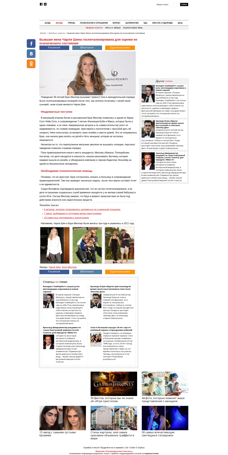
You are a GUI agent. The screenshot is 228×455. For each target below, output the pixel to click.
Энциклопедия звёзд (132, 28)
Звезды (59, 23)
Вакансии (100, 451)
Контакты (127, 451)
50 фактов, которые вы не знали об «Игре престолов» (112, 399)
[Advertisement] (163, 56)
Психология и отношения (94, 23)
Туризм (71, 23)
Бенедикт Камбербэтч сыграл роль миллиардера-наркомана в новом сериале (61, 289)
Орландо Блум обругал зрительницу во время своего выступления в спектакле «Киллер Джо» (110, 289)
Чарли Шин (55, 267)
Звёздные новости (94, 28)
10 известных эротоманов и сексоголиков (66, 217)
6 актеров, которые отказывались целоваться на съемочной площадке (82, 209)
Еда (145, 23)
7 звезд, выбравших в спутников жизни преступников (72, 213)
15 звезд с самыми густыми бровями (57, 433)
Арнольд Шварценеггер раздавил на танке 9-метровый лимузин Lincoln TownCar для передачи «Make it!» (62, 330)
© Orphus (140, 447)
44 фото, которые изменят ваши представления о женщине (163, 399)
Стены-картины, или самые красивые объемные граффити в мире (112, 435)
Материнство (132, 23)
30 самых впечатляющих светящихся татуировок (158, 433)
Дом (180, 23)
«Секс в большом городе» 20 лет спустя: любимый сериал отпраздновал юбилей (111, 328)
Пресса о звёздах (113, 28)
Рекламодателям (114, 451)
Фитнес (116, 23)
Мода (48, 23)
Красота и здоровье (162, 23)
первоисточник (151, 453)
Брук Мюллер (69, 267)
